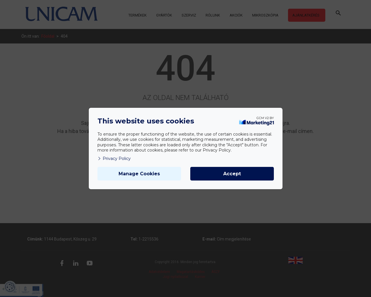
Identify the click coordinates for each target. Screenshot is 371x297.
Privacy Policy (114, 158)
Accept (232, 173)
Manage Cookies (139, 173)
